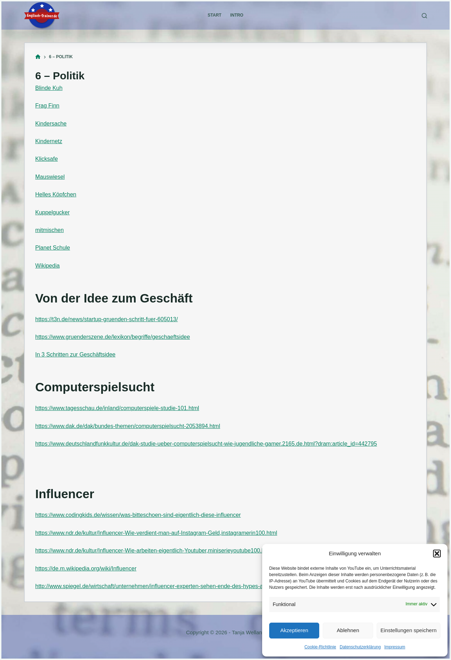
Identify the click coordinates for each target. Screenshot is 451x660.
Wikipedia (47, 266)
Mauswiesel (50, 177)
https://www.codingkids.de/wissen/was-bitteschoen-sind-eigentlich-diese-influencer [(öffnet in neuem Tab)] (138, 515)
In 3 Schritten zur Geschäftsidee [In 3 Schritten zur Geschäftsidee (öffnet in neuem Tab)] (75, 355)
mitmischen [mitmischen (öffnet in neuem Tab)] (49, 230)
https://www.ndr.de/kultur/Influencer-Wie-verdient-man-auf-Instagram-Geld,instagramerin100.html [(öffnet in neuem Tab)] (156, 533)
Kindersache (51, 124)
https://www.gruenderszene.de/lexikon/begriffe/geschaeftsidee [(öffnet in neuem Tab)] (112, 337)
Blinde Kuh (48, 88)
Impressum (394, 646)
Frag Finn (47, 106)
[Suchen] (424, 15)
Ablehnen (348, 630)
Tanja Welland (248, 632)
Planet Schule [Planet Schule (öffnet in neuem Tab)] (52, 248)
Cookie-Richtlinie (320, 646)
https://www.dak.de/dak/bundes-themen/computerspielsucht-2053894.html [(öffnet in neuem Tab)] (127, 426)
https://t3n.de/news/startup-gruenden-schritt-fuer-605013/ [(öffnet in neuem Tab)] (106, 319)
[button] (436, 553)
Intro (236, 15)
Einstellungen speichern (409, 630)
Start (214, 15)
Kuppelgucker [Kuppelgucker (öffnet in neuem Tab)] (52, 212)
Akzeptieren (294, 630)
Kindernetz (48, 141)
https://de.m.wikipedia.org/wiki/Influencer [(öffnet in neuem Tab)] (85, 569)
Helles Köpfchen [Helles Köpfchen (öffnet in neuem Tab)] (55, 194)
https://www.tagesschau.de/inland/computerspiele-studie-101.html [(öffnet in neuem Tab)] (117, 408)
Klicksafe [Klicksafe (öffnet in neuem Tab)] (46, 159)
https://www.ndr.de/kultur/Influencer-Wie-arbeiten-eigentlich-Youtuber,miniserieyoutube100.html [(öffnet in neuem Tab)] (153, 551)
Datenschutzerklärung (360, 646)
